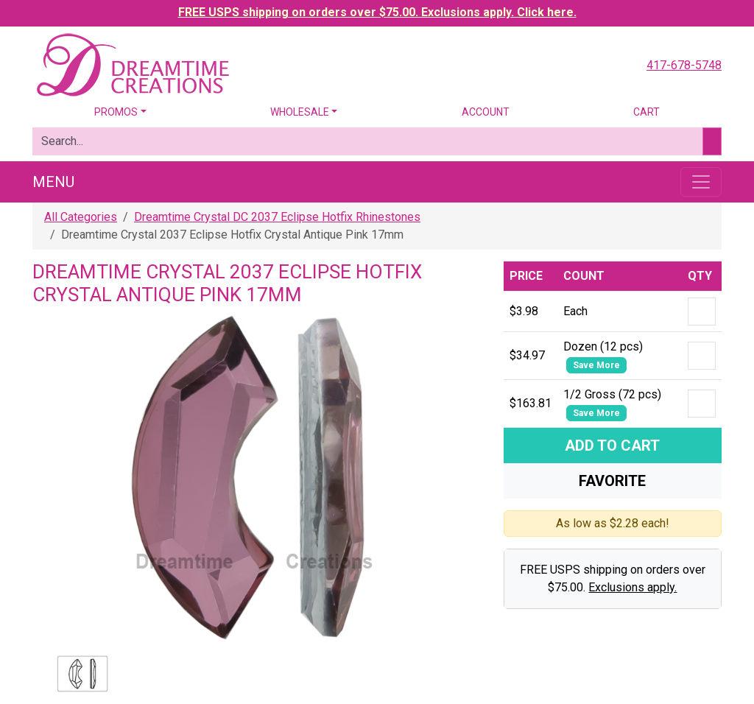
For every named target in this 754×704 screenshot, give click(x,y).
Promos (116, 112)
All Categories (80, 217)
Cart (646, 112)
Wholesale (299, 112)
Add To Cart (612, 445)
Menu (53, 182)
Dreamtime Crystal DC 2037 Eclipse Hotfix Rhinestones (277, 217)
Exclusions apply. (632, 587)
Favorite (612, 481)
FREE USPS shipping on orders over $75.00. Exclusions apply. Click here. (377, 12)
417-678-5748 (684, 65)
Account (486, 112)
